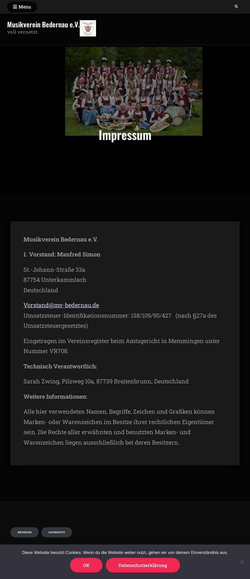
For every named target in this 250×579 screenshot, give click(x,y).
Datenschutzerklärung (143, 565)
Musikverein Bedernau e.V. (43, 24)
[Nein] (242, 561)
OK (86, 565)
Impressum (25, 532)
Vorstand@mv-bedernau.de (61, 305)
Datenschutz (57, 532)
